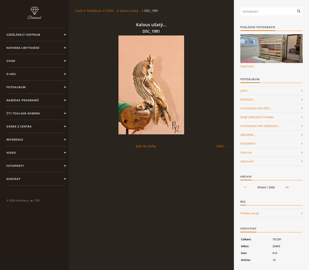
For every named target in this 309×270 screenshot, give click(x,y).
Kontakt (13, 179)
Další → (222, 146)
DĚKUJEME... (248, 135)
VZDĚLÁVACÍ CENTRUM (23, 35)
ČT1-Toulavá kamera (23, 113)
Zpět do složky (146, 146)
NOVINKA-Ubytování (22, 48)
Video (11, 153)
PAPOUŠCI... (247, 99)
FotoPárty (15, 166)
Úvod (10, 61)
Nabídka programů (22, 100)
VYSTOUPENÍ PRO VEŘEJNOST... (260, 126)
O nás (11, 74)
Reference (14, 139)
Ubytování (247, 66)
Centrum (246, 152)
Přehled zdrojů (249, 213)
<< (245, 187)
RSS (37, 200)
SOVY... (111, 11)
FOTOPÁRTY (248, 144)
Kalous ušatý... (130, 11)
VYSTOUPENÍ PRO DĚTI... (255, 108)
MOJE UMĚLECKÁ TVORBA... (257, 117)
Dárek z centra (19, 126)
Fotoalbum (16, 87)
